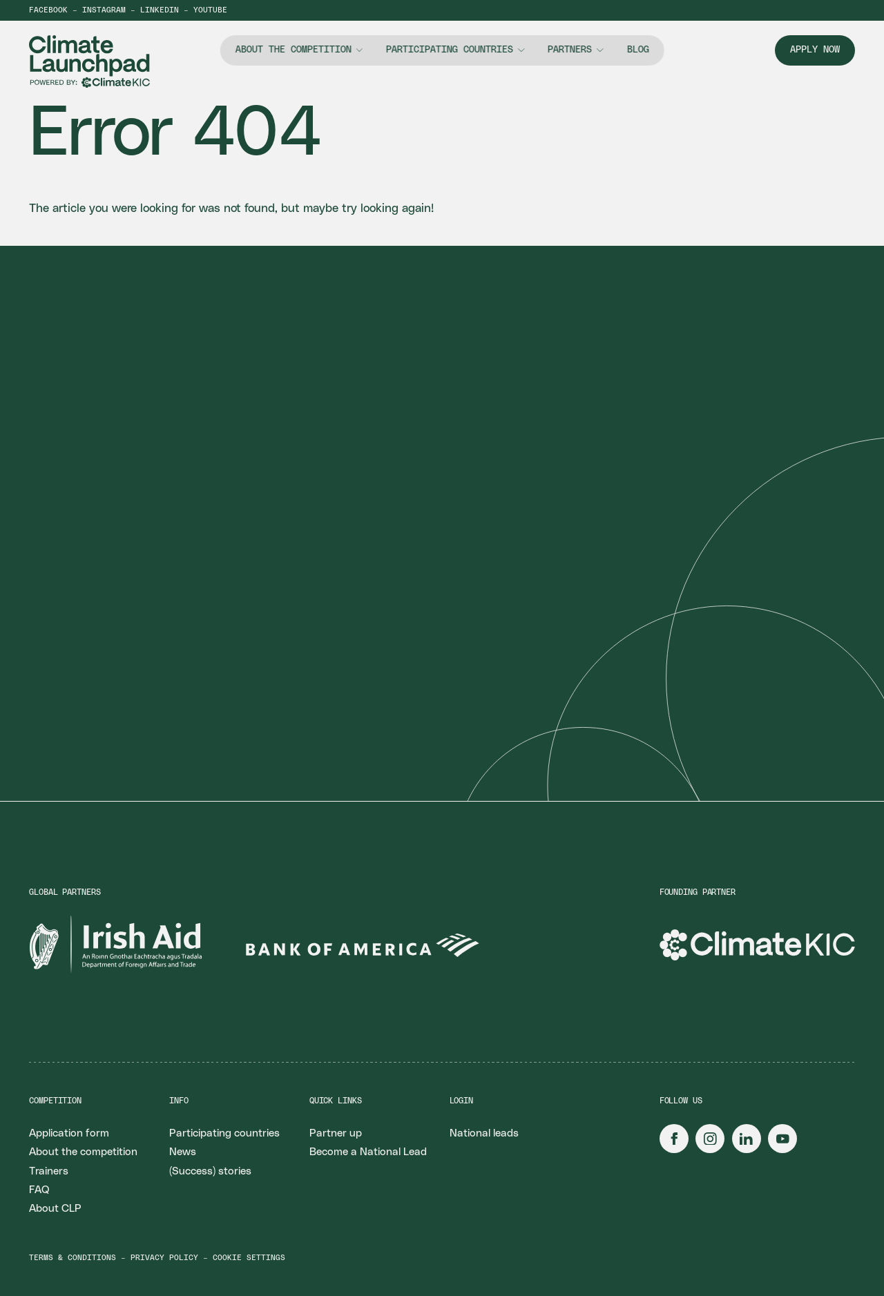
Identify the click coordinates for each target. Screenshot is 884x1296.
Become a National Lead (368, 1152)
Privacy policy (164, 1257)
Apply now (815, 50)
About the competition (294, 50)
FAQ (39, 1190)
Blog (637, 50)
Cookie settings (249, 1257)
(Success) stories (210, 1171)
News (182, 1152)
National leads (484, 1133)
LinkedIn (159, 10)
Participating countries (449, 50)
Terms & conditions (72, 1257)
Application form (69, 1133)
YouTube (210, 10)
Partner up (335, 1133)
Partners (570, 50)
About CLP (55, 1208)
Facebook (48, 10)
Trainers (48, 1171)
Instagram (104, 10)
